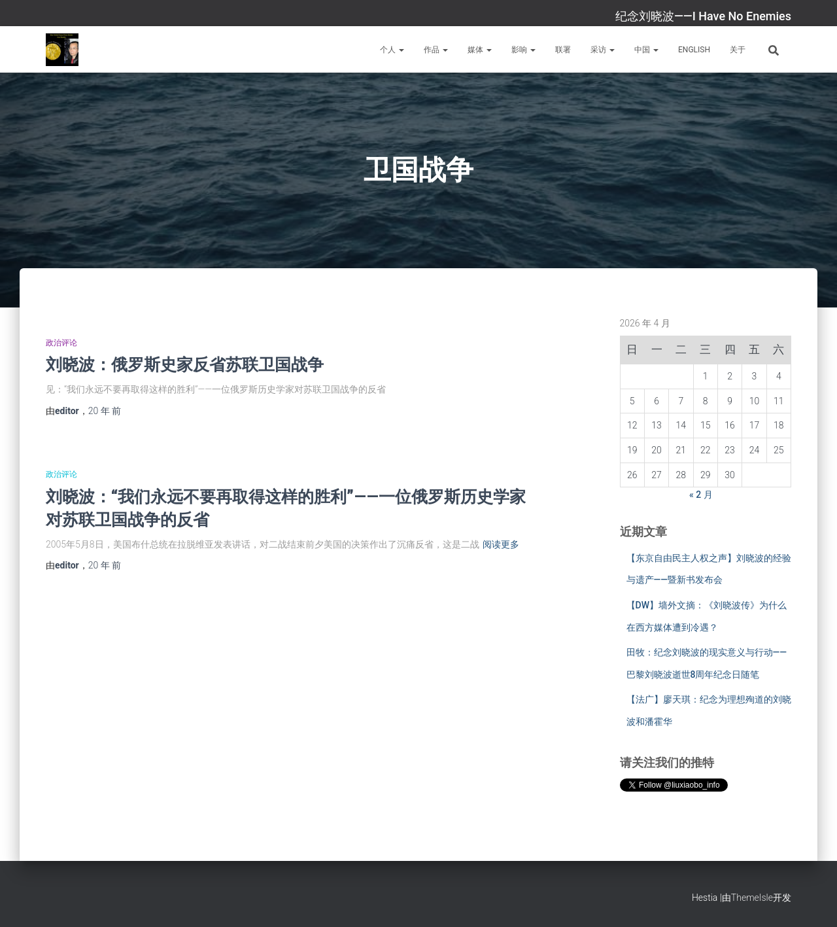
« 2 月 (701, 494)
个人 (392, 49)
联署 (563, 49)
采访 (602, 49)
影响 (523, 49)
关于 (737, 49)
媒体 (480, 49)
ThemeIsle (752, 897)
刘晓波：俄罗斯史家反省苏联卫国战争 (185, 364)
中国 (646, 49)
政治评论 (61, 342)
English (694, 49)
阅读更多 (501, 544)
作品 (436, 49)
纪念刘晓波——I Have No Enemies (703, 16)
